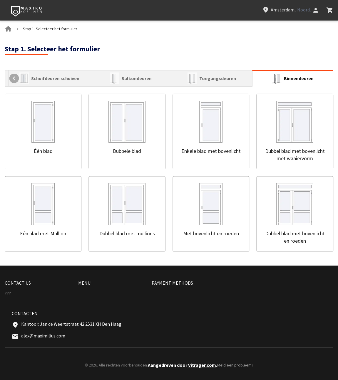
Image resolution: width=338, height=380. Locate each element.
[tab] (49, 78)
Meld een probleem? (235, 365)
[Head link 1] (27, 11)
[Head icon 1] (315, 10)
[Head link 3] (287, 9)
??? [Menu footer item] (8, 293)
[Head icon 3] (329, 10)
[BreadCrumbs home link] (8, 28)
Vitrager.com (202, 365)
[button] (43, 131)
